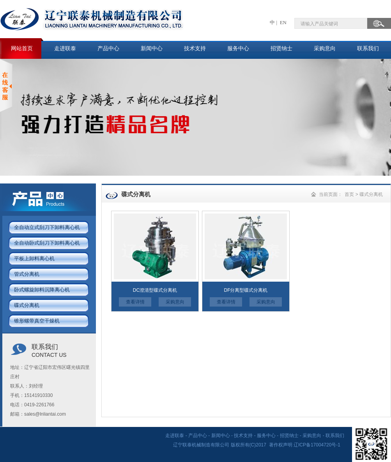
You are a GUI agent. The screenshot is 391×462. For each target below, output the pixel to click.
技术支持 (195, 48)
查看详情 (135, 302)
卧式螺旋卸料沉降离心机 (42, 290)
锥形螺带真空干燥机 (37, 321)
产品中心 (108, 48)
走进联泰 (65, 48)
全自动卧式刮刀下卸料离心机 (47, 243)
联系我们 (368, 48)
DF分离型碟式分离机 (246, 290)
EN (282, 22)
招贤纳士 (281, 48)
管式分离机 (26, 274)
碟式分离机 (26, 305)
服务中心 (238, 48)
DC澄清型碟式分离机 (155, 290)
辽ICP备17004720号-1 (317, 445)
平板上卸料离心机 (34, 258)
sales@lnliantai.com (45, 414)
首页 (349, 194)
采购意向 (325, 48)
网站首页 (22, 48)
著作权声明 (280, 445)
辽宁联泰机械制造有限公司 (201, 445)
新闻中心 (152, 48)
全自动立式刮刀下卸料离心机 (47, 227)
